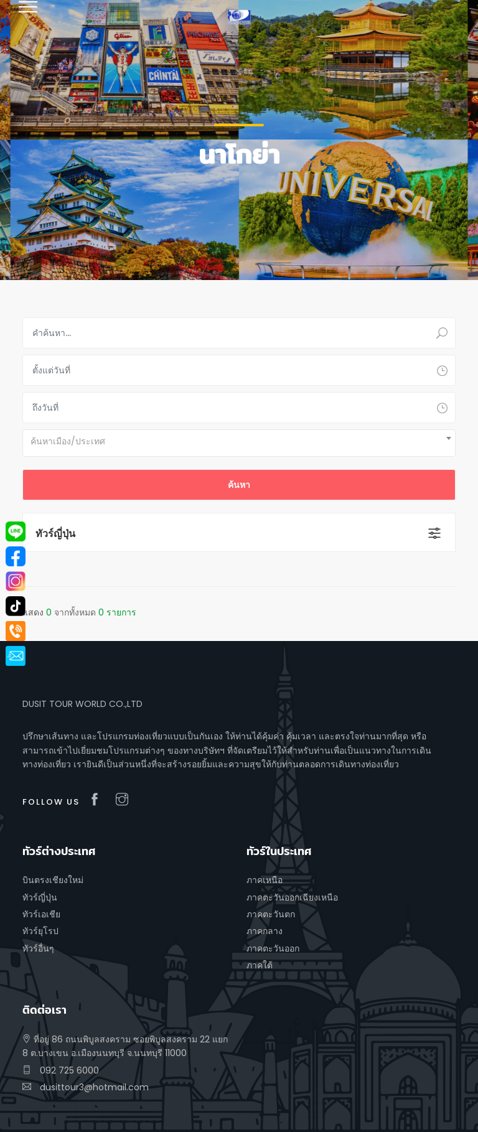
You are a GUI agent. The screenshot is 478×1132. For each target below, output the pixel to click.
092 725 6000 (60, 1070)
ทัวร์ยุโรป (40, 931)
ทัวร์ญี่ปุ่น (55, 533)
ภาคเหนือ (264, 880)
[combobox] (239, 443)
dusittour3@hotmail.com (85, 1087)
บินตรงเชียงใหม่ (52, 880)
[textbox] (239, 441)
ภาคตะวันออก (272, 948)
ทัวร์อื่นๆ (38, 948)
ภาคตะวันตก (270, 914)
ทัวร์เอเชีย (41, 914)
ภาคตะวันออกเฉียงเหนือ (292, 897)
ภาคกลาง (264, 931)
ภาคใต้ (259, 965)
